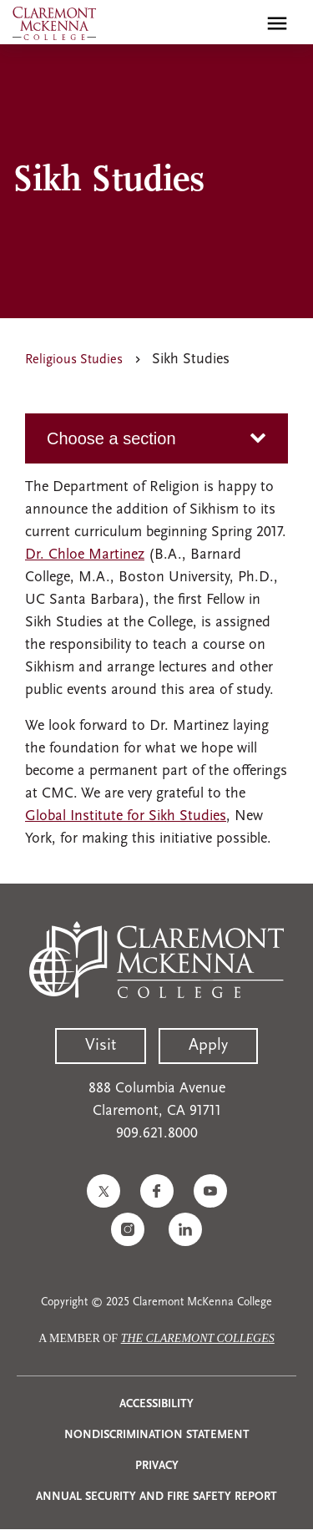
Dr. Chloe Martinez (84, 555)
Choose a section (111, 438)
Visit (100, 1045)
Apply (208, 1045)
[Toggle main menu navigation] (277, 23)
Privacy (157, 1466)
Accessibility (156, 1404)
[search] (241, 23)
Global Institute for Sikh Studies (125, 816)
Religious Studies (74, 360)
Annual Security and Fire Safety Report (156, 1497)
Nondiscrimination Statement (157, 1435)
